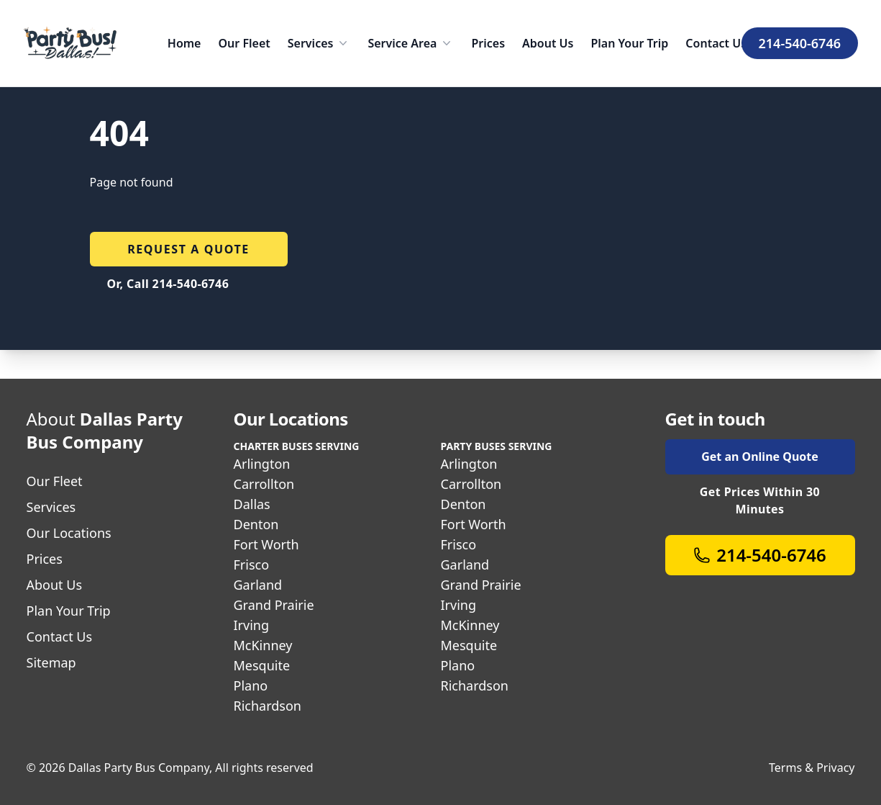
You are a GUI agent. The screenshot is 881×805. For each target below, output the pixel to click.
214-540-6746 (800, 43)
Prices (488, 43)
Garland (258, 584)
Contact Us (716, 43)
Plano (251, 685)
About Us (547, 43)
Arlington (262, 463)
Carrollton (264, 484)
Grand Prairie (274, 604)
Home (184, 43)
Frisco (252, 564)
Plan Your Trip (629, 43)
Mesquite (262, 665)
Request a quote (188, 249)
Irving (252, 625)
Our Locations (69, 532)
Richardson (267, 705)
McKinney (263, 645)
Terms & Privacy (811, 767)
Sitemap (51, 662)
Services (319, 43)
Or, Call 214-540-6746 (168, 284)
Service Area (411, 43)
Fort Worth (266, 544)
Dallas (252, 504)
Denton (256, 524)
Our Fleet (244, 43)
